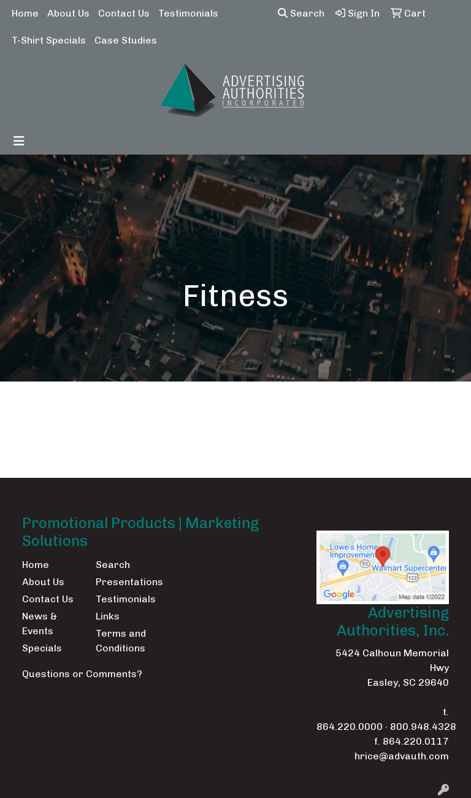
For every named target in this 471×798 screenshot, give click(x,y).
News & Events (39, 623)
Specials (42, 648)
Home (25, 13)
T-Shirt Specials (49, 40)
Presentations (125, 582)
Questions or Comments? (82, 674)
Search (301, 13)
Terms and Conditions (121, 640)
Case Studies (125, 40)
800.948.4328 (423, 726)
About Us (68, 13)
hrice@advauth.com (401, 756)
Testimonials (188, 13)
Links (108, 616)
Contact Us (124, 13)
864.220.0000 (349, 726)
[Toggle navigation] (19, 141)
